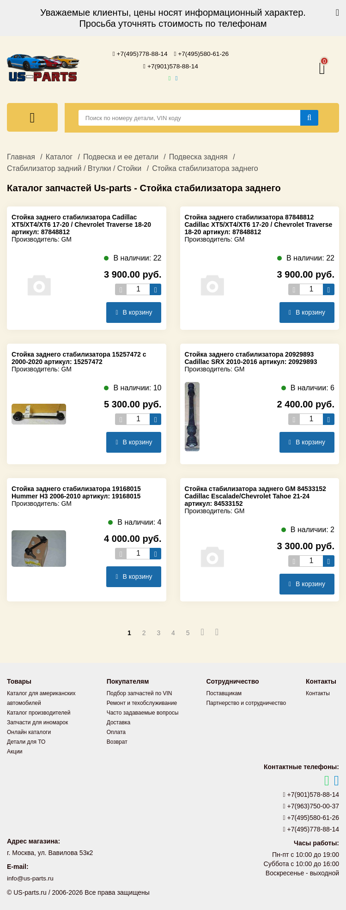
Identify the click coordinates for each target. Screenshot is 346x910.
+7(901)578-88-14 (171, 65)
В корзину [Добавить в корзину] (133, 311)
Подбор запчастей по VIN (139, 692)
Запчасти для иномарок (37, 721)
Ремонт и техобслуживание (142, 702)
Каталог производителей (38, 712)
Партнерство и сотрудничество (246, 702)
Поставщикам (224, 692)
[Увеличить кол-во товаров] (155, 288)
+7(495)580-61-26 (202, 53)
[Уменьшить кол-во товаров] (121, 288)
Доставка (119, 721)
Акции (15, 750)
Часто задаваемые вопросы (143, 712)
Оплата (116, 731)
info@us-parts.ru (31, 877)
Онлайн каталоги (29, 731)
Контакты (318, 692)
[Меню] (32, 116)
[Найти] (309, 117)
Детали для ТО (26, 741)
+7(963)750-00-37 (311, 805)
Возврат (117, 741)
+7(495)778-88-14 (139, 53)
